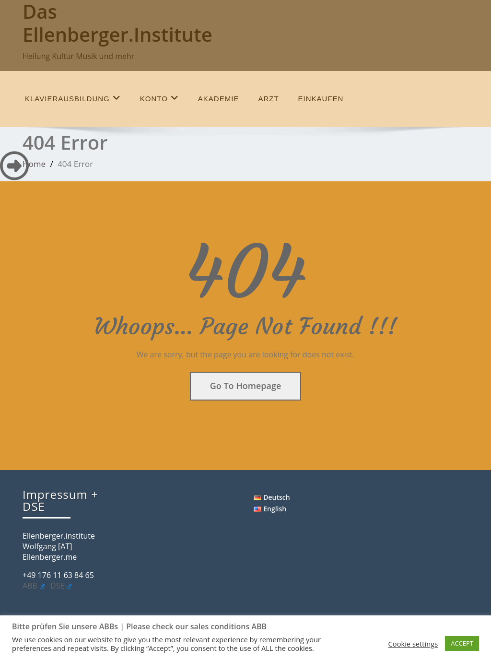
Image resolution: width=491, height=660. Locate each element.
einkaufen (321, 98)
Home (34, 163)
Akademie (218, 98)
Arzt (268, 98)
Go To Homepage (245, 385)
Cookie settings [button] (413, 643)
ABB (34, 585)
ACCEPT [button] (462, 643)
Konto (159, 98)
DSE (60, 585)
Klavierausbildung (73, 98)
